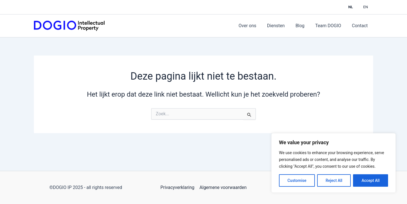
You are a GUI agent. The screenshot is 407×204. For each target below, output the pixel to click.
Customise (296, 180)
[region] (333, 163)
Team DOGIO (331, 25)
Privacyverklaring (177, 187)
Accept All (370, 180)
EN (367, 7)
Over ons (255, 25)
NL (355, 7)
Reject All (334, 180)
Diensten (282, 25)
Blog (304, 25)
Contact (361, 25)
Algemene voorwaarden (222, 187)
